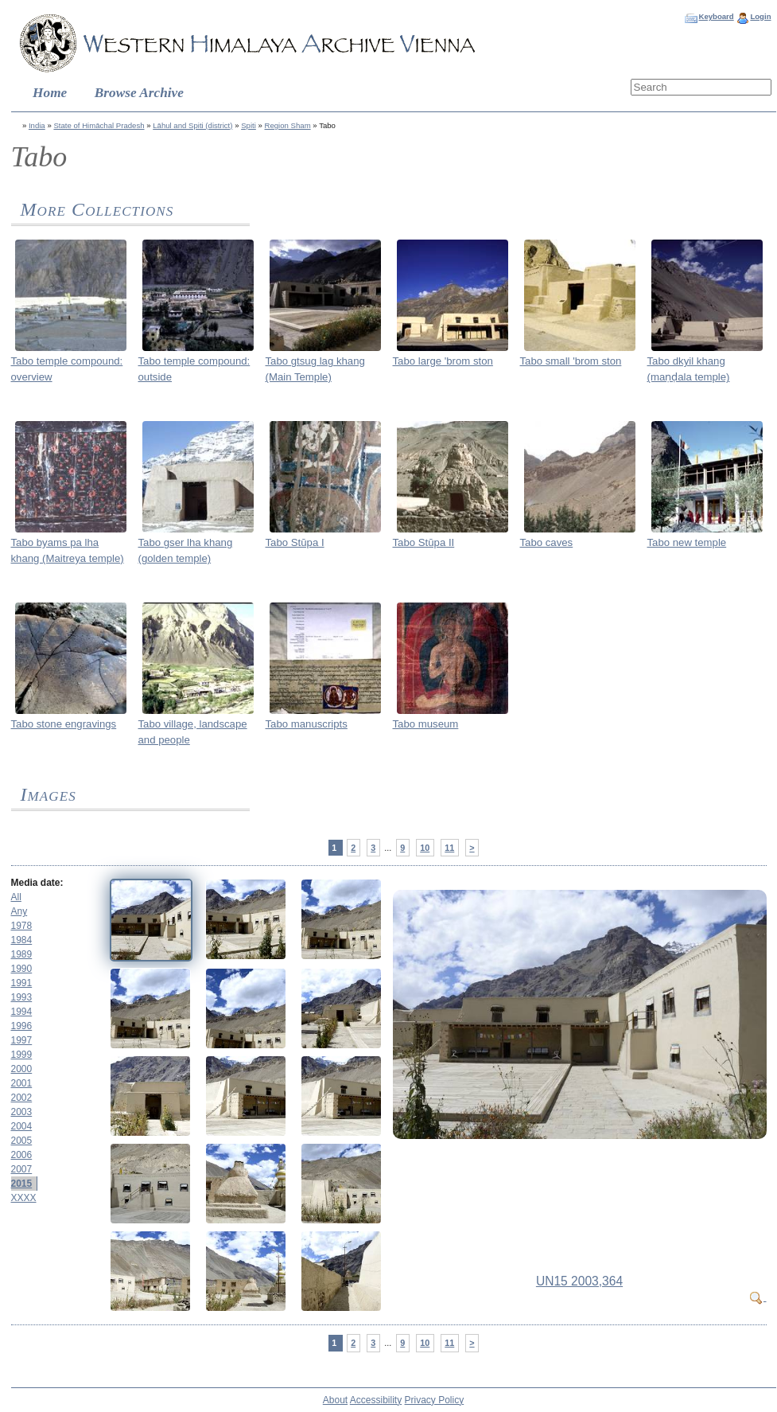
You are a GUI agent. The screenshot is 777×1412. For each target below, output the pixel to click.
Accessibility (376, 1400)
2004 (22, 1126)
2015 (22, 1183)
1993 (22, 997)
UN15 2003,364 (579, 1281)
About (335, 1400)
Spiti (248, 125)
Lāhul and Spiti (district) (192, 125)
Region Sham (288, 125)
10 (424, 847)
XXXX (24, 1197)
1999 (22, 1054)
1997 (22, 1040)
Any (19, 911)
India (37, 125)
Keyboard (715, 16)
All (16, 897)
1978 (22, 925)
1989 (22, 954)
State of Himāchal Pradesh (98, 125)
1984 (22, 940)
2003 (22, 1112)
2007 (22, 1169)
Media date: (37, 882)
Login (760, 16)
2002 (22, 1097)
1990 (22, 968)
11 (449, 847)
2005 (22, 1140)
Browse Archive (139, 92)
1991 (22, 983)
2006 (22, 1154)
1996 (22, 1026)
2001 (22, 1083)
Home (50, 92)
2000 (22, 1069)
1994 (22, 1011)
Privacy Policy (434, 1400)
